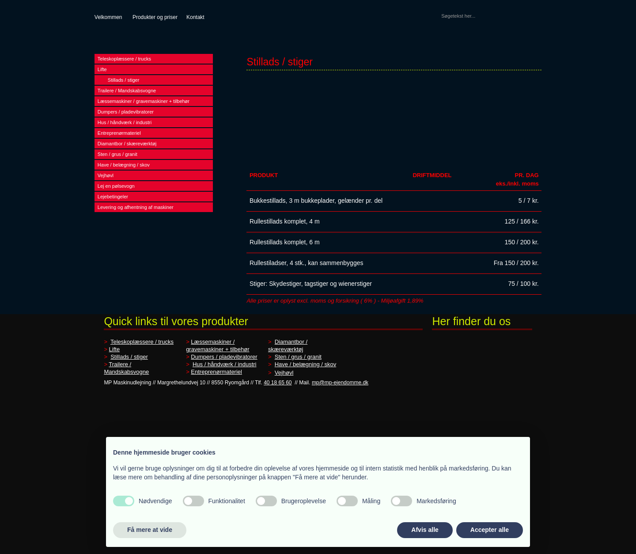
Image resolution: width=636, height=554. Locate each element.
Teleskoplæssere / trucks (124, 58)
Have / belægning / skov (124, 164)
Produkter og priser (155, 17)
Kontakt (195, 17)
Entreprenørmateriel (119, 133)
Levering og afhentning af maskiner (136, 207)
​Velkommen (108, 17)
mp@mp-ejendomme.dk (340, 382)
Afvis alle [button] (424, 529)
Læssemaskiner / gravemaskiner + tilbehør (143, 101)
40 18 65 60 (278, 382)
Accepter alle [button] (489, 529)
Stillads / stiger (124, 80)
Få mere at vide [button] (149, 529)
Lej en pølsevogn (116, 186)
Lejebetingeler (113, 196)
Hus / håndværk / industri (124, 122)
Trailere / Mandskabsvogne (127, 90)
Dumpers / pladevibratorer (126, 111)
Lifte (102, 69)
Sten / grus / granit (117, 154)
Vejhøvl (106, 175)
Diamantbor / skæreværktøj (127, 143)
